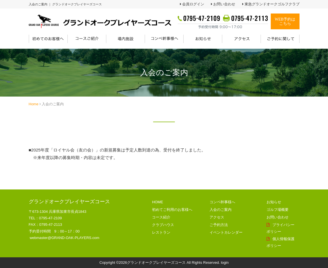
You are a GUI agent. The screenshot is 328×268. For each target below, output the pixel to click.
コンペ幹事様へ (222, 202)
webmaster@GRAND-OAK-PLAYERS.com (64, 238)
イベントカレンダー (226, 232)
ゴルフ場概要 (278, 209)
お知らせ (274, 202)
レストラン (161, 232)
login (224, 262)
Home (34, 104)
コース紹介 (161, 217)
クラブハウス (163, 225)
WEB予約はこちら (285, 21)
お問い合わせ (224, 4)
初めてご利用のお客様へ (172, 209)
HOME (157, 202)
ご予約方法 (219, 225)
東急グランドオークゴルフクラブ (272, 4)
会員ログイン (193, 4)
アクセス (217, 217)
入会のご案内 (221, 209)
